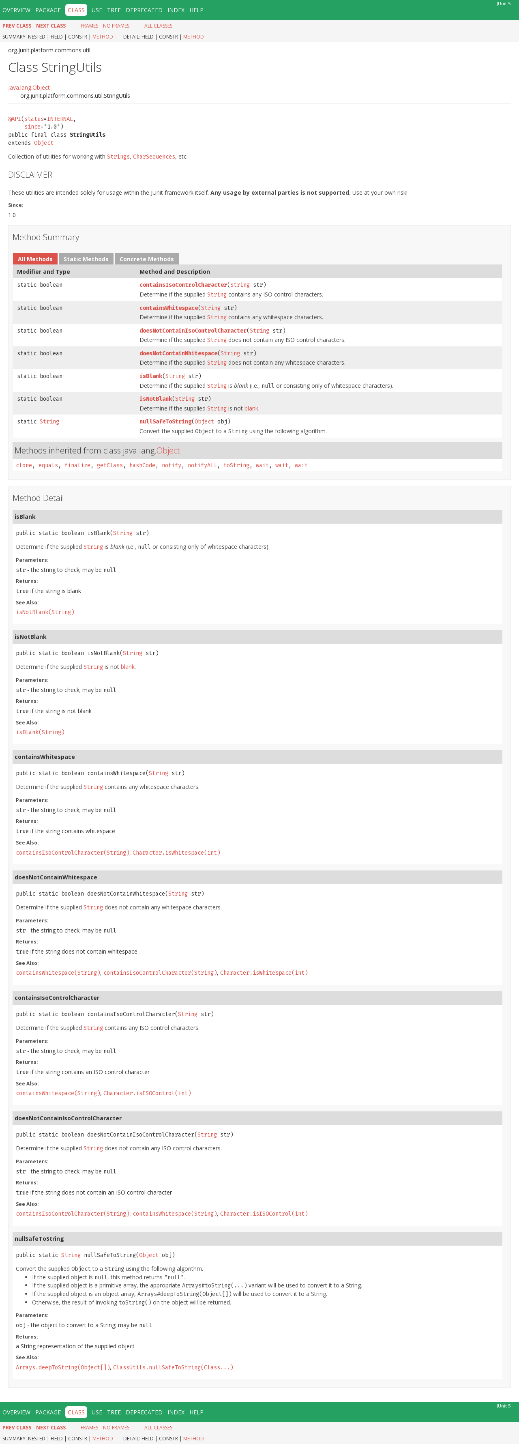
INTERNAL (60, 119)
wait (262, 465)
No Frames (116, 25)
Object (44, 143)
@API (14, 119)
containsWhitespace (168, 308)
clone (24, 465)
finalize (77, 465)
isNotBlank (155, 398)
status (34, 119)
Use (97, 10)
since (32, 126)
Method (102, 36)
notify (171, 465)
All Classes (158, 25)
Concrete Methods (147, 259)
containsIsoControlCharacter (183, 284)
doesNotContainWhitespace (178, 353)
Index (175, 10)
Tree (114, 10)
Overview (16, 10)
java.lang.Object (29, 87)
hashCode (142, 465)
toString (236, 465)
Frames (89, 25)
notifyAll (202, 465)
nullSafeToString (165, 421)
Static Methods (86, 259)
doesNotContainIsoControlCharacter (193, 330)
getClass (110, 465)
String (240, 284)
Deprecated (144, 10)
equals (48, 465)
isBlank (150, 376)
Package (48, 10)
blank (251, 408)
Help (196, 10)
